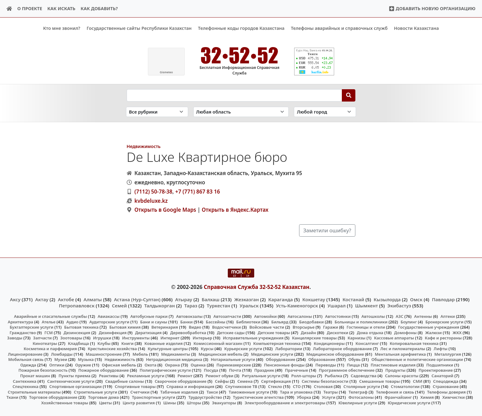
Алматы (93, 299)
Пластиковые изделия (393, 365)
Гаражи (330, 327)
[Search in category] (157, 112)
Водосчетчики (226, 327)
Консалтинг (367, 343)
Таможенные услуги (249, 391)
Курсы (207, 348)
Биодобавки (311, 321)
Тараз (190, 305)
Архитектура (20, 321)
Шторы (194, 402)
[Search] (349, 95)
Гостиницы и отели (366, 327)
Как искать (61, 8)
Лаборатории (288, 348)
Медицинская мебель (221, 354)
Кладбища (78, 343)
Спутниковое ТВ (241, 386)
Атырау (183, 299)
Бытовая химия (125, 327)
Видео (195, 327)
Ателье (49, 321)
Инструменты (136, 338)
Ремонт (184, 375)
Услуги (328, 397)
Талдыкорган (159, 305)
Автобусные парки (149, 316)
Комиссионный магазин (217, 343)
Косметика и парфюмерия (50, 348)
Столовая (323, 386)
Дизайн (308, 332)
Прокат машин (35, 375)
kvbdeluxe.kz (151, 200)
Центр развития (139, 402)
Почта (235, 370)
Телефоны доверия (446, 391)
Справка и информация (191, 386)
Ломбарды (62, 354)
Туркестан (218, 305)
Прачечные (296, 370)
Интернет (170, 338)
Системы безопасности (325, 381)
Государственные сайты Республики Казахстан (139, 28)
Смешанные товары (379, 381)
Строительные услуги (95, 391)
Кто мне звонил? (61, 28)
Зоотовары (71, 338)
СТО (297, 386)
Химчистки (453, 397)
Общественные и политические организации (417, 359)
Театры (330, 391)
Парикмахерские (233, 365)
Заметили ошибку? (327, 230)
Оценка (198, 365)
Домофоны (405, 332)
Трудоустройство (205, 397)
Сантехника (25, 381)
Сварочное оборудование (180, 381)
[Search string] (234, 95)
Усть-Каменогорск (297, 305)
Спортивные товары (135, 386)
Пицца (353, 365)
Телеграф (358, 391)
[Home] (9, 9)
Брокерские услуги (444, 321)
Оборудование (280, 359)
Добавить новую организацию (432, 8)
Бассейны (215, 321)
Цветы (105, 402)
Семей (119, 305)
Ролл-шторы (303, 375)
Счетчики (139, 391)
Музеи (60, 359)
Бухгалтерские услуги (31, 327)
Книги (127, 343)
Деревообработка (188, 332)
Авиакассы (109, 316)
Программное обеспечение (346, 370)
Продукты (395, 370)
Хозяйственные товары (64, 402)
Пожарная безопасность (43, 370)
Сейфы (222, 381)
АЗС (399, 316)
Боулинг (409, 321)
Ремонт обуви (220, 375)
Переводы (325, 365)
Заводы (14, 338)
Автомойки (265, 316)
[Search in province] (241, 112)
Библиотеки (248, 321)
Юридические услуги (409, 402)
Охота (150, 365)
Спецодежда (445, 381)
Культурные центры (168, 348)
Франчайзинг (398, 397)
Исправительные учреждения (253, 338)
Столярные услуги (361, 386)
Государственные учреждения (428, 327)
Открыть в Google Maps (165, 209)
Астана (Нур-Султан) (137, 299)
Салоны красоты (401, 375)
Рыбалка (333, 375)
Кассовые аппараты (394, 338)
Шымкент (366, 305)
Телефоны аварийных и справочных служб (339, 28)
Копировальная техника (414, 343)
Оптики (56, 365)
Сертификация (276, 381)
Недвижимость (144, 146)
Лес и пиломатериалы (402, 348)
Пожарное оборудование (103, 370)
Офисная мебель (119, 365)
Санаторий (442, 375)
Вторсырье (303, 327)
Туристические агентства (258, 397)
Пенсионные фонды (284, 365)
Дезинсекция (77, 332)
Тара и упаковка (296, 391)
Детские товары (274, 332)
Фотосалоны (361, 397)
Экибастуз (399, 305)
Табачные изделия (179, 391)
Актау (42, 299)
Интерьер (202, 338)
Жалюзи (433, 332)
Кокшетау (313, 299)
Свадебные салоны (124, 381)
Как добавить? (99, 8)
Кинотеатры (45, 343)
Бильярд (279, 321)
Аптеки (448, 316)
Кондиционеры (329, 343)
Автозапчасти (227, 316)
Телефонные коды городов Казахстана (241, 28)
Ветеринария (165, 327)
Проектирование (436, 370)
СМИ (417, 381)
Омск (416, 299)
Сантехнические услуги (71, 381)
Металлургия (447, 354)
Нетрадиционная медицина (174, 359)
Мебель (140, 354)
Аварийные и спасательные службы (50, 316)
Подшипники (439, 365)
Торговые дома (103, 397)
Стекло (275, 386)
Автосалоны (299, 316)
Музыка (86, 359)
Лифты (441, 348)
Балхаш (210, 299)
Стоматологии (405, 386)
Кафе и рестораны (443, 338)
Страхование (446, 386)
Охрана (172, 365)
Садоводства (364, 375)
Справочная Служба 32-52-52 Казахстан (257, 286)
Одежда (28, 365)
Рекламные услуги (145, 375)
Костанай (353, 299)
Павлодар (443, 299)
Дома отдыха (370, 332)
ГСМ (48, 332)
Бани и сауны (153, 321)
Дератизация (148, 332)
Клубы (103, 343)
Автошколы (373, 316)
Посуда (211, 370)
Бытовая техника (81, 327)
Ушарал (336, 305)
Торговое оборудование (53, 397)
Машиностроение (104, 354)
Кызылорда (387, 299)
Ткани (12, 397)
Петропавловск (76, 305)
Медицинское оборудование (335, 354)
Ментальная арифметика (400, 354)
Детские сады (231, 332)
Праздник (264, 370)
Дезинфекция (112, 332)
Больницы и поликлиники (360, 321)
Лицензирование (25, 354)
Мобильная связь (26, 359)
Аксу (15, 299)
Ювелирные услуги (357, 402)
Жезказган (246, 299)
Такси (212, 391)
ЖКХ (456, 332)
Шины (169, 402)
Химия (427, 397)
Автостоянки (337, 316)
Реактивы (109, 375)
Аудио (72, 321)
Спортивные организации (75, 386)
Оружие (83, 365)
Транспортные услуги (153, 397)
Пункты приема (75, 375)
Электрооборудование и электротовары (285, 402)
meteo (166, 72)
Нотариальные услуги (233, 359)
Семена (245, 381)
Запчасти (42, 338)
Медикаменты (175, 354)
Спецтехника (25, 386)
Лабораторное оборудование (342, 348)
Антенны (423, 316)
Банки (186, 321)
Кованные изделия (163, 343)
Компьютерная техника (277, 343)
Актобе (66, 299)
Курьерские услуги (243, 348)
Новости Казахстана (416, 28)
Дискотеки (337, 332)
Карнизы (356, 338)
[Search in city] (325, 112)
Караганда (280, 299)
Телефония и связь (395, 391)
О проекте (29, 8)
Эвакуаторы (224, 402)
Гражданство (23, 332)
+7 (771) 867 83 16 (197, 191)
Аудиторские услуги (109, 321)
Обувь (354, 359)
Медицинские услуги (272, 354)
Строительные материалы (34, 391)
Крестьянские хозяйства (112, 348)
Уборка (304, 397)
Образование (321, 359)
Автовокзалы (189, 316)
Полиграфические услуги (165, 370)
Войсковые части (266, 327)
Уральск (249, 305)
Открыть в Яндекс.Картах (235, 209)
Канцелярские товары (314, 338)
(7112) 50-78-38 (153, 191)
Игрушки (102, 338)
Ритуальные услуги (261, 375)
